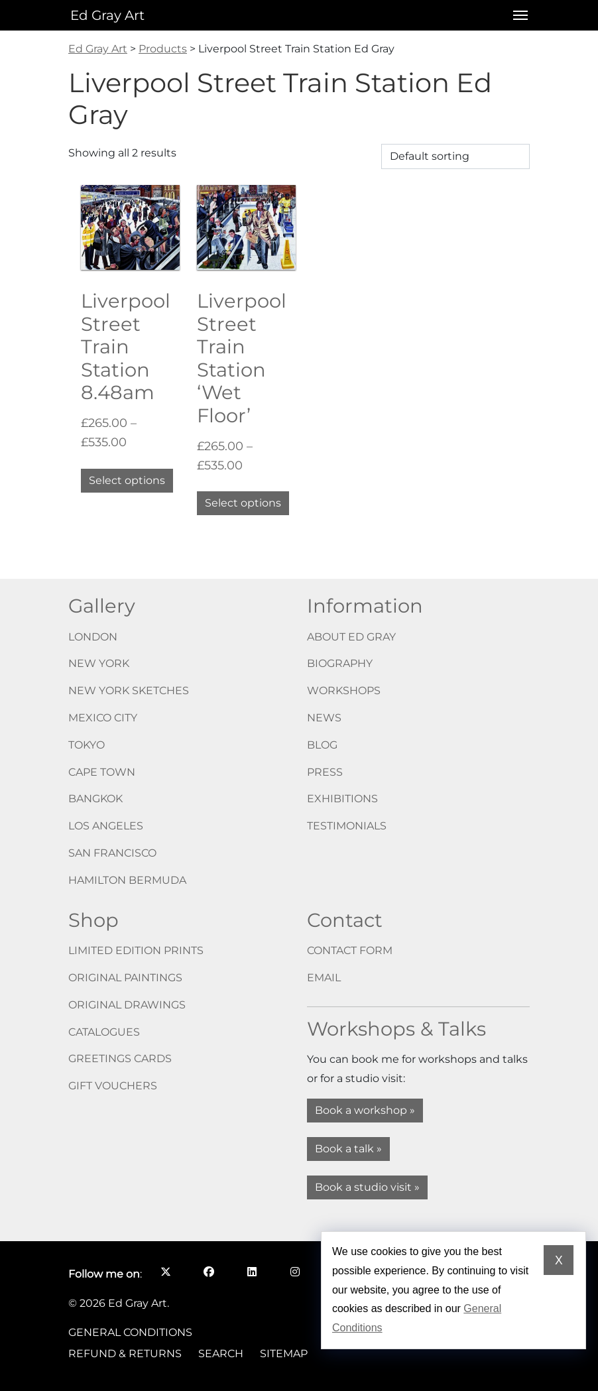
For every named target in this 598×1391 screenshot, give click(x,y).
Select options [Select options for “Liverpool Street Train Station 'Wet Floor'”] (243, 503)
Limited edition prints (136, 950)
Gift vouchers (112, 1085)
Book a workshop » (365, 1110)
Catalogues (104, 1032)
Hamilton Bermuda (127, 880)
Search (220, 1353)
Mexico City (102, 717)
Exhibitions (342, 798)
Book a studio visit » (367, 1187)
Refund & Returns (125, 1353)
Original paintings (125, 977)
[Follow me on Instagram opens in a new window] (294, 1271)
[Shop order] (455, 156)
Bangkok (95, 798)
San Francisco (112, 853)
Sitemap (284, 1353)
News (324, 717)
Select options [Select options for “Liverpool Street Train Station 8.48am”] (127, 480)
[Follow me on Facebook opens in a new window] (208, 1271)
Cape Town (101, 772)
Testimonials (347, 825)
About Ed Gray (351, 637)
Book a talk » (348, 1148)
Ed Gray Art (107, 15)
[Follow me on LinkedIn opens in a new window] (251, 1271)
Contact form (349, 950)
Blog (322, 745)
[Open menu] (516, 15)
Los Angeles (105, 825)
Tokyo (86, 745)
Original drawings (127, 1004)
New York (98, 663)
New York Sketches (128, 690)
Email (324, 977)
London (92, 637)
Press (325, 772)
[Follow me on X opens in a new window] (165, 1271)
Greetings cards (120, 1058)
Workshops (344, 690)
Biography (340, 663)
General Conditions (130, 1332)
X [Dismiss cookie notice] (559, 1260)
